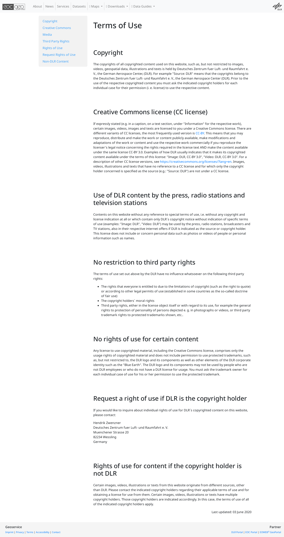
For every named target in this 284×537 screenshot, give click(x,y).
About (37, 6)
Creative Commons (57, 28)
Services (63, 6)
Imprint (9, 532)
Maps (94, 6)
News (49, 6)
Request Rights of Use (59, 54)
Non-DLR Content (56, 61)
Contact (56, 532)
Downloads (116, 6)
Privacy (20, 532)
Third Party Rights (56, 41)
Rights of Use (53, 48)
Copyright (50, 21)
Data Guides (141, 6)
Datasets (79, 6)
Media (47, 34)
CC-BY (200, 133)
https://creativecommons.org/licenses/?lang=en (196, 161)
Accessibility (42, 532)
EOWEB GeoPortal (270, 532)
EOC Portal (251, 532)
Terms (29, 532)
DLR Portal (237, 532)
